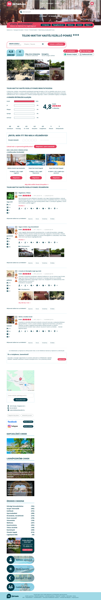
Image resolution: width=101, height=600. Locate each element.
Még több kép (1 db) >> (25, 303)
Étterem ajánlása (39, 596)
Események (11, 530)
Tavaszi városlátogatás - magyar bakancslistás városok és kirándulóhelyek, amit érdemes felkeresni (19, 491)
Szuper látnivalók (11, 469)
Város (74, 596)
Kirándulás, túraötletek (15, 515)
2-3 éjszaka (45, 25)
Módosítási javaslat (27, 415)
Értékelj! (44, 16)
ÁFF (23, 597)
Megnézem (16, 178)
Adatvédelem (29, 597)
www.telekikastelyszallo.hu (17, 410)
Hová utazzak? (27, 445)
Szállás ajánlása (29, 596)
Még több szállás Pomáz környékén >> (37, 184)
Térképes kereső (56, 16)
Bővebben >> (22, 205)
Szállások (21, 445)
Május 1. (88, 25)
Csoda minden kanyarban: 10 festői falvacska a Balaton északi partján (20, 474)
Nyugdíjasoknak (58, 25)
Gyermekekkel (12, 513)
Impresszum (75, 597)
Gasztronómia (12, 525)
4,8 (47, 106)
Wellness (70, 25)
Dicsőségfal (49, 3)
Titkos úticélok (12, 527)
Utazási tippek (20, 469)
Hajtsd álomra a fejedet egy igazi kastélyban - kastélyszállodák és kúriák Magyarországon (20, 449)
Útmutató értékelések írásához (51, 597)
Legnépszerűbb (27, 469)
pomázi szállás (31, 55)
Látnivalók (69, 596)
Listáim (57, 3)
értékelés (20, 53)
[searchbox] (50, 11)
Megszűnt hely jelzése (13, 415)
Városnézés (11, 520)
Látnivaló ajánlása (50, 596)
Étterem (58, 596)
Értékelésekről (37, 597)
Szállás (63, 596)
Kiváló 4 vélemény (56, 106)
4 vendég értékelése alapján (19, 97)
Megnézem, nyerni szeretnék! (45, 146)
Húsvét (79, 25)
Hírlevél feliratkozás (65, 597)
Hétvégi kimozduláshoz (24, 468)
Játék (43, 3)
